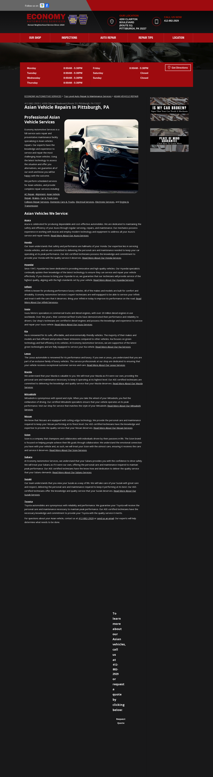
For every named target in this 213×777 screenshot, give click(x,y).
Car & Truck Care (49, 198)
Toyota (28, 501)
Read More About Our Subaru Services (72, 472)
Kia (26, 331)
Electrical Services (85, 201)
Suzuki (28, 479)
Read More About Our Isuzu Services (73, 324)
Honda (28, 242)
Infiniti (28, 286)
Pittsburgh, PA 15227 (90, 103)
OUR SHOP (35, 38)
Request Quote (120, 720)
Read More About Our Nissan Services (113, 427)
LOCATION (178, 38)
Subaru (28, 457)
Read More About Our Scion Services (68, 450)
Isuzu (27, 309)
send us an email (105, 518)
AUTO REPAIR (108, 38)
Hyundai (28, 264)
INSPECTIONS (69, 38)
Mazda (28, 371)
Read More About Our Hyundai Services (113, 280)
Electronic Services (104, 201)
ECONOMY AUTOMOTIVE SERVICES (42, 96)
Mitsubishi (30, 394)
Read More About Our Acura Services (70, 235)
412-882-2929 (171, 21)
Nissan (28, 416)
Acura (27, 220)
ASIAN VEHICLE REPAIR (126, 96)
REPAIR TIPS (146, 38)
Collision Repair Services (36, 201)
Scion (27, 434)
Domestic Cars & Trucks (62, 201)
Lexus (27, 353)
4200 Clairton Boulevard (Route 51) (60, 103)
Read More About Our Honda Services (101, 257)
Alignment (41, 194)
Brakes (35, 198)
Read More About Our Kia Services (113, 346)
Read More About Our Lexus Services (106, 365)
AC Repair (29, 194)
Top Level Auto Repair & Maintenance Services (88, 96)
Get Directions (178, 67)
